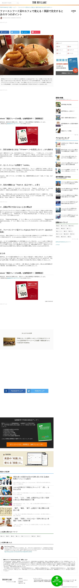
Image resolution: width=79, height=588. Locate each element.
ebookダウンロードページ (14, 123)
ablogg (13, 581)
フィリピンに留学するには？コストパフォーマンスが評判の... (69, 215)
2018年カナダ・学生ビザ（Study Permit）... (69, 144)
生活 (65, 231)
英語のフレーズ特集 (66, 131)
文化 (58, 228)
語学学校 (71, 225)
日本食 (72, 234)
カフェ (18, 536)
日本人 (70, 231)
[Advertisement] (27, 369)
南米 (69, 46)
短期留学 (66, 234)
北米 (58, 46)
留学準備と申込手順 (66, 104)
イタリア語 (64, 225)
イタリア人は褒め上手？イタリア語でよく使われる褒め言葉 (69, 163)
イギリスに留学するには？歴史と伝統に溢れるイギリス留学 (69, 196)
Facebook (21, 581)
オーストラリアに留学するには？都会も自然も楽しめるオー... (69, 202)
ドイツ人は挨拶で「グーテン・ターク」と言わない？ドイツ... (69, 170)
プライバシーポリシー (23, 580)
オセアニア (71, 50)
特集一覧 (76, 134)
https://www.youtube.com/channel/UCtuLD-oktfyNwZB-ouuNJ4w (18, 551)
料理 (69, 236)
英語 (12, 536)
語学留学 (63, 236)
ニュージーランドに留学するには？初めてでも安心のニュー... (69, 209)
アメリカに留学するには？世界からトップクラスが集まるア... (69, 182)
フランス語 (59, 234)
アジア (59, 53)
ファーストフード (26, 536)
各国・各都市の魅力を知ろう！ (69, 117)
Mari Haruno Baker (9, 546)
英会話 (33, 536)
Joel (2, 75)
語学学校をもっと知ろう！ (68, 111)
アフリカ (70, 53)
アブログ (58, 244)
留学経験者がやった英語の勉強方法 (69, 124)
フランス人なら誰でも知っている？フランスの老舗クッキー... (69, 157)
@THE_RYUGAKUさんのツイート (63, 241)
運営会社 (20, 578)
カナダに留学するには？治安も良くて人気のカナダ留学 (69, 189)
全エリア (59, 43)
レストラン (59, 231)
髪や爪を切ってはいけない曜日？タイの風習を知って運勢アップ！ (69, 150)
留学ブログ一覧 (22, 583)
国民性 (63, 228)
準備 (58, 236)
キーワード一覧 (75, 239)
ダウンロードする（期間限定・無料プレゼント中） (27, 444)
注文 (38, 536)
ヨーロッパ (60, 50)
